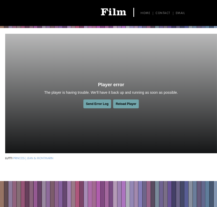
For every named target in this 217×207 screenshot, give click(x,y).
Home (145, 13)
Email (180, 13)
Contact (163, 13)
